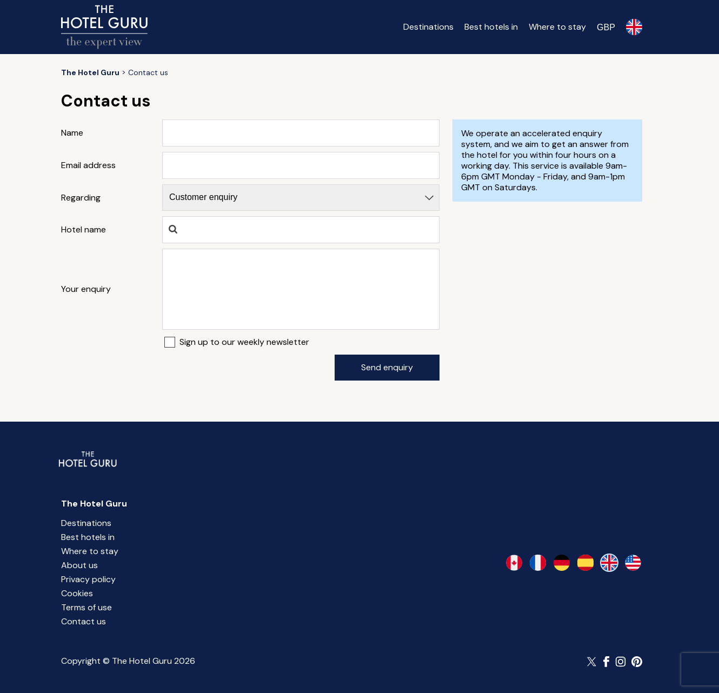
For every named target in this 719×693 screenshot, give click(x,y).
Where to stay (557, 26)
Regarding (81, 198)
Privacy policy (88, 579)
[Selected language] (634, 27)
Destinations (428, 26)
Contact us (83, 621)
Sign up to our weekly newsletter (244, 342)
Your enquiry (86, 289)
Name (72, 133)
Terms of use (86, 607)
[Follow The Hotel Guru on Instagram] (620, 661)
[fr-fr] (538, 563)
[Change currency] (606, 27)
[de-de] (561, 563)
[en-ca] (514, 563)
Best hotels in (491, 26)
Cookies (77, 593)
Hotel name (83, 229)
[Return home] (104, 27)
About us (79, 565)
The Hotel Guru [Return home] (94, 503)
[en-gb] (609, 563)
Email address (88, 165)
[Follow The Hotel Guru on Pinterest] (636, 661)
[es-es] (585, 563)
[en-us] (633, 563)
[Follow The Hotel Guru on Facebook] (606, 661)
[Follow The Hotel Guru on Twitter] (592, 661)
